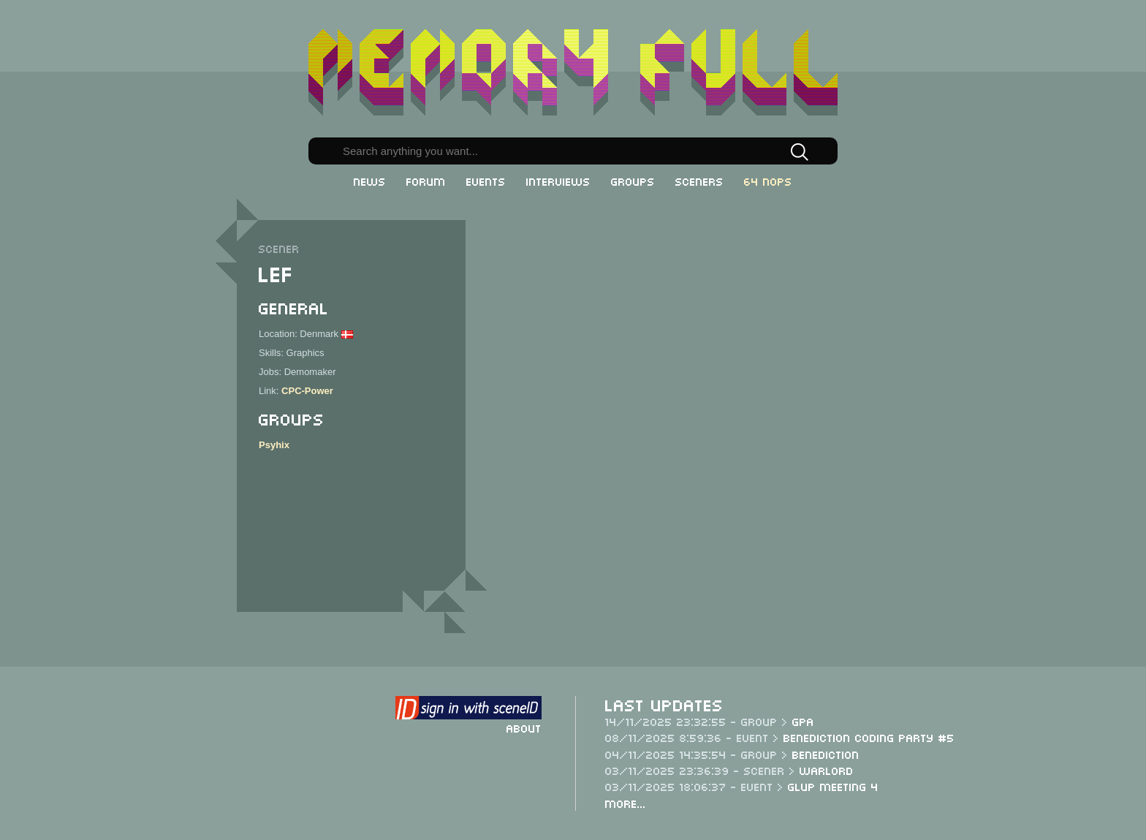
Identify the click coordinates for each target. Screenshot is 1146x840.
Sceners (699, 181)
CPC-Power (307, 390)
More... (625, 803)
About (524, 727)
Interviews (558, 181)
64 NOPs (768, 181)
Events (486, 181)
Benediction (826, 754)
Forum (426, 181)
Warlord (827, 770)
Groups (633, 181)
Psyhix (274, 444)
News (370, 181)
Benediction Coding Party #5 (869, 737)
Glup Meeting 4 (833, 786)
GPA (803, 721)
